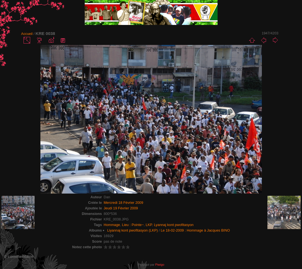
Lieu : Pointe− (133, 225)
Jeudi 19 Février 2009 (121, 208)
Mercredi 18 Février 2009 (123, 203)
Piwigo (159, 264)
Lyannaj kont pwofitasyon (173, 225)
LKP (149, 225)
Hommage (112, 225)
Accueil (26, 34)
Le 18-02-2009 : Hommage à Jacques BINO (195, 230)
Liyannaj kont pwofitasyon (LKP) (132, 230)
